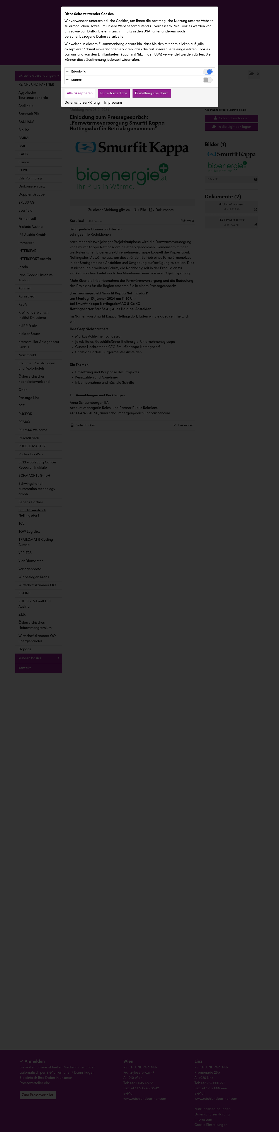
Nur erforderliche (113, 93)
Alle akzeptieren (80, 93)
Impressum (113, 103)
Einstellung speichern (151, 93)
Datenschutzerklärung (82, 103)
